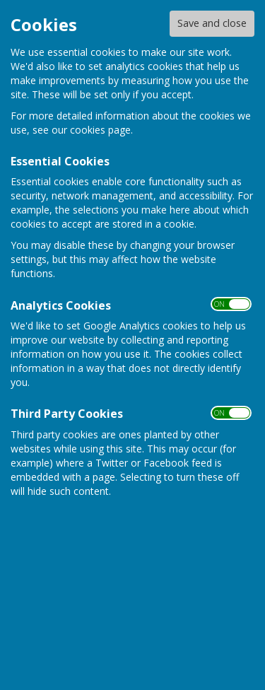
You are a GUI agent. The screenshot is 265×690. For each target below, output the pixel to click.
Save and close (212, 23)
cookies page (100, 129)
